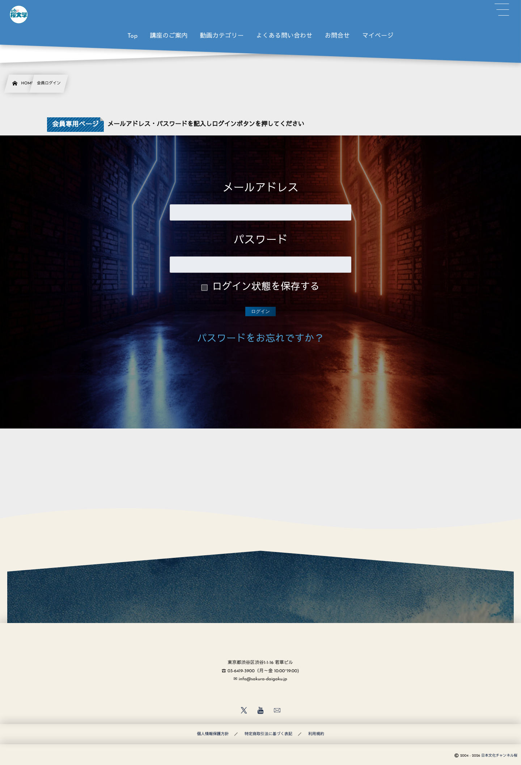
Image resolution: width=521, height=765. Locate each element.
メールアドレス (260, 188)
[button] (502, 10)
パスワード (260, 240)
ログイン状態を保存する (266, 287)
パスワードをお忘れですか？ (260, 339)
